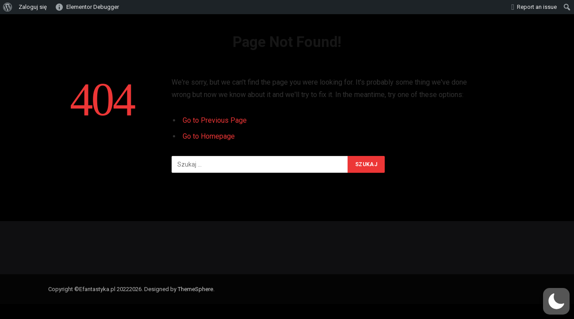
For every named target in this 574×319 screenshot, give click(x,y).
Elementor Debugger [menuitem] (92, 7)
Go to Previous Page (215, 120)
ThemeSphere (195, 289)
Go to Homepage (209, 136)
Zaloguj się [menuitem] (33, 7)
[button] (556, 301)
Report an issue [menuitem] (537, 7)
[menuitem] (7, 7)
